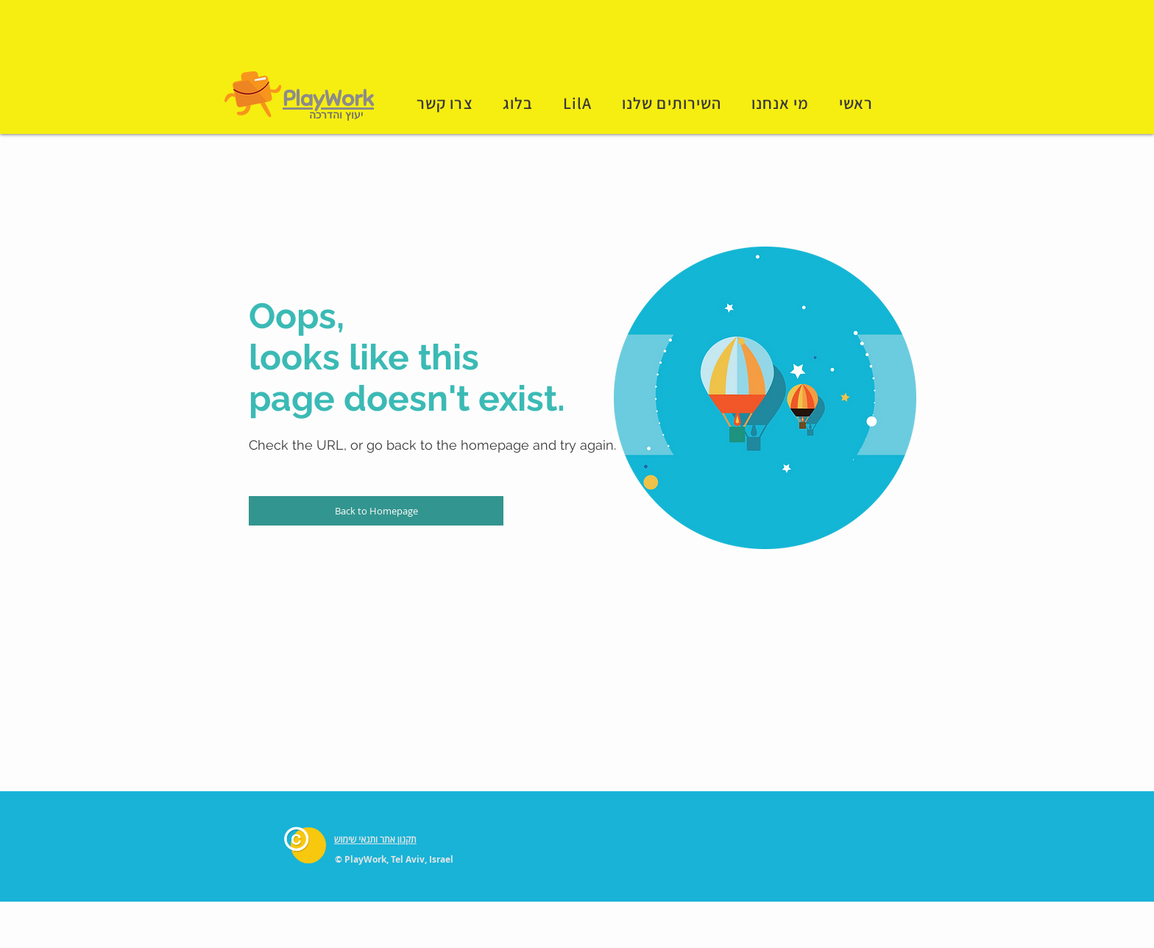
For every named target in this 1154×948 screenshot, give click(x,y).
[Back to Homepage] (376, 511)
